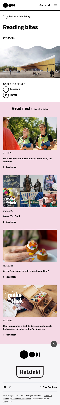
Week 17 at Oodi (11, 216)
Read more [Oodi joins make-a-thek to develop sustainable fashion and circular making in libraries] (10, 334)
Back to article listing (16, 16)
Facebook (11, 89)
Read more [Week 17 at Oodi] (10, 222)
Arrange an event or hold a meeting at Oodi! (26, 271)
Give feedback (50, 387)
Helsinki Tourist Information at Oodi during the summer (27, 160)
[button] (55, 5)
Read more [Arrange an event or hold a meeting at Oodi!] (10, 276)
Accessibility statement (21, 398)
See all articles (41, 109)
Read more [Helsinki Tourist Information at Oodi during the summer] (10, 167)
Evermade (7, 402)
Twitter (10, 94)
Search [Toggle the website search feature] (45, 5)
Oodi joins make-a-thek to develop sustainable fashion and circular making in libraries (27, 327)
